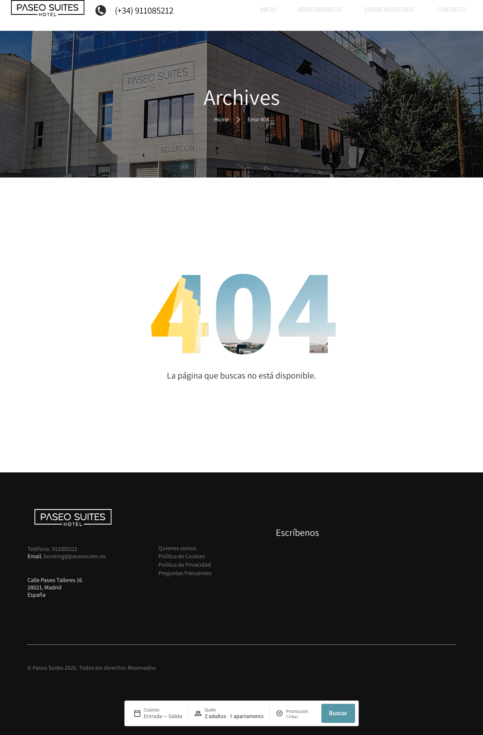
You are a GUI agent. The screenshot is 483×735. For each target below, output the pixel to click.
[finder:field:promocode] (300, 716)
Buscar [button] (338, 713)
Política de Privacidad (184, 564)
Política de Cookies (181, 556)
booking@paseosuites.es (75, 556)
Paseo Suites (48, 668)
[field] (158, 713)
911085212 (64, 549)
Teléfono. (40, 549)
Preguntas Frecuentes (185, 573)
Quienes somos (177, 548)
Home (221, 119)
